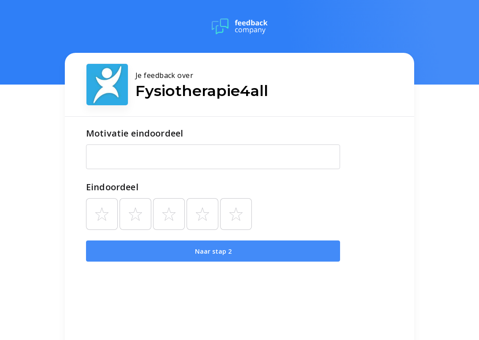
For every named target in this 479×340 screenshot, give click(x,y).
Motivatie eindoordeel (134, 133)
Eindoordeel (112, 187)
